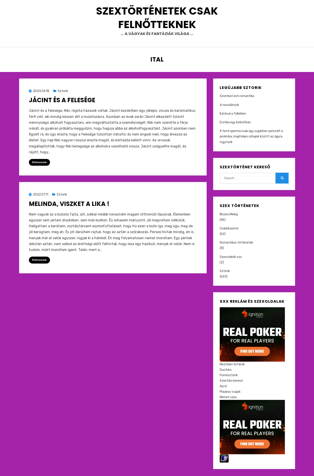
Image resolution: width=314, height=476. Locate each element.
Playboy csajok (230, 392)
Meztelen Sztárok (232, 365)
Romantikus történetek (236, 243)
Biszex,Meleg (229, 214)
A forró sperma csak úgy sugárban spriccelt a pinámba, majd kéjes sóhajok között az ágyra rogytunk (251, 137)
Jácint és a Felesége (62, 100)
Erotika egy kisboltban (235, 123)
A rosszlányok (229, 105)
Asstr (223, 386)
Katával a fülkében (233, 114)
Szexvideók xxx (231, 257)
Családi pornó (229, 229)
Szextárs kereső (231, 381)
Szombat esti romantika (237, 96)
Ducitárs (226, 370)
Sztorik (63, 91)
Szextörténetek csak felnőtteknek (157, 18)
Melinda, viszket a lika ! (69, 204)
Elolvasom (39, 162)
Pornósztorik (229, 375)
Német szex (228, 397)
